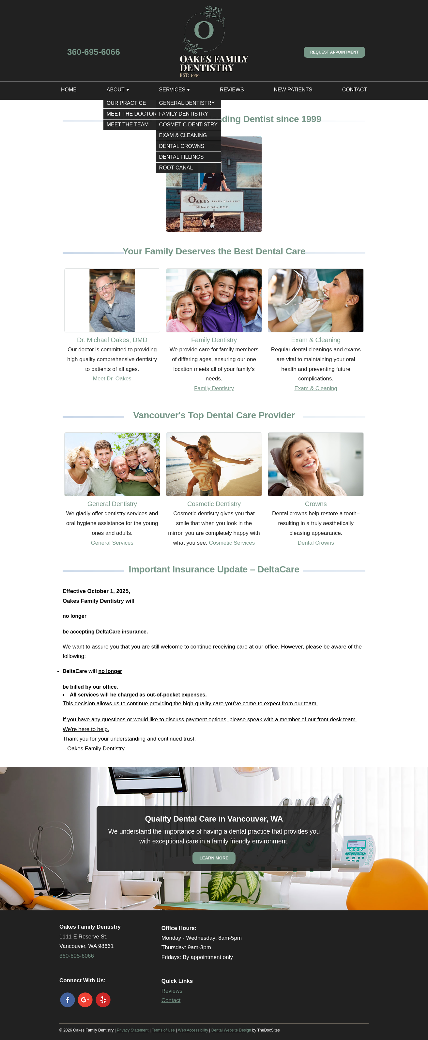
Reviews (232, 89)
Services (172, 89)
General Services (112, 543)
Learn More (214, 858)
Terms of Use (163, 1030)
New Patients (293, 89)
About (116, 89)
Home (69, 89)
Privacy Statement (132, 1030)
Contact (354, 89)
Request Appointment (334, 52)
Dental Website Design (231, 1030)
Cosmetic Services (232, 543)
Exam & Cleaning (315, 388)
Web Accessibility (193, 1030)
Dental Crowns (316, 543)
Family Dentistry (214, 388)
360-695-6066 (93, 52)
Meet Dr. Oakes (112, 379)
